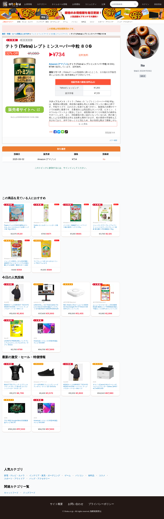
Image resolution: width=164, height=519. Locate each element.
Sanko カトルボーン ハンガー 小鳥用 (46, 226)
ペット (33, 34)
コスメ (92, 22)
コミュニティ (91, 4)
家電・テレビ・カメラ (25, 22)
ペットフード (43, 34)
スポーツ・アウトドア (105, 22)
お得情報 (28, 4)
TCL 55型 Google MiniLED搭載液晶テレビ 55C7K (16, 421)
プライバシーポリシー (101, 504)
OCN (35, 338)
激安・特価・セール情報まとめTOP (16, 34)
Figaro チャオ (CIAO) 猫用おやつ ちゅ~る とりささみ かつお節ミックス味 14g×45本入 (16, 227)
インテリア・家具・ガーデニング (47, 22)
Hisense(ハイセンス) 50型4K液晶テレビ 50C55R (45, 342)
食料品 (83, 22)
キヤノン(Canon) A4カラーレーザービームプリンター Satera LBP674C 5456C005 (105, 386)
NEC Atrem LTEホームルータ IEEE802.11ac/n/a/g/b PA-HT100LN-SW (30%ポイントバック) (75, 307)
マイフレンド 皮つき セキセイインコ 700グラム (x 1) (46, 262)
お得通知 (76, 4)
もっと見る (83, 124)
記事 (103, 4)
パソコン (74, 22)
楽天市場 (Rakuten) (69, 302)
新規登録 (157, 4)
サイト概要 (56, 504)
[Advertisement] (61, 183)
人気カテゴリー (8, 22)
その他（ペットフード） (59, 34)
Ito (104, 159)
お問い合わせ (75, 504)
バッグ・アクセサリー (124, 22)
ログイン (145, 4)
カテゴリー (42, 4)
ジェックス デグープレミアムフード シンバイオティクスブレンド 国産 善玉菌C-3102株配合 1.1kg (105, 227)
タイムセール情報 (59, 4)
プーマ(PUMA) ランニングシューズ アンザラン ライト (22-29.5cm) (46, 385)
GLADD (6, 302)
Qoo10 (6, 338)
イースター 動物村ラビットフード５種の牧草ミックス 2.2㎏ (75, 226)
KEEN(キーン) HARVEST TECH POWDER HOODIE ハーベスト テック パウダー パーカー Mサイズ (16, 307)
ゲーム (65, 22)
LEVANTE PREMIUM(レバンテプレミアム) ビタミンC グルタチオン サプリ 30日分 (16, 343)
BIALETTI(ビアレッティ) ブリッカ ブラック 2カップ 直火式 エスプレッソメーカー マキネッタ (16, 386)
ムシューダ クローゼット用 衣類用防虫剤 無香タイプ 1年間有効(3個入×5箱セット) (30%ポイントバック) (105, 307)
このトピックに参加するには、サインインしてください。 (61, 168)
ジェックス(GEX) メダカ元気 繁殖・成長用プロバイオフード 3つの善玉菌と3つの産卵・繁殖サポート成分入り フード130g (16, 263)
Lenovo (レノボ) (39, 302)
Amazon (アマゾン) (10, 222)
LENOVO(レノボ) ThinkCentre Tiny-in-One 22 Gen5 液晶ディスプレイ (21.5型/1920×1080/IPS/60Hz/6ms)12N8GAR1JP (46, 307)
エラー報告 (113, 140)
